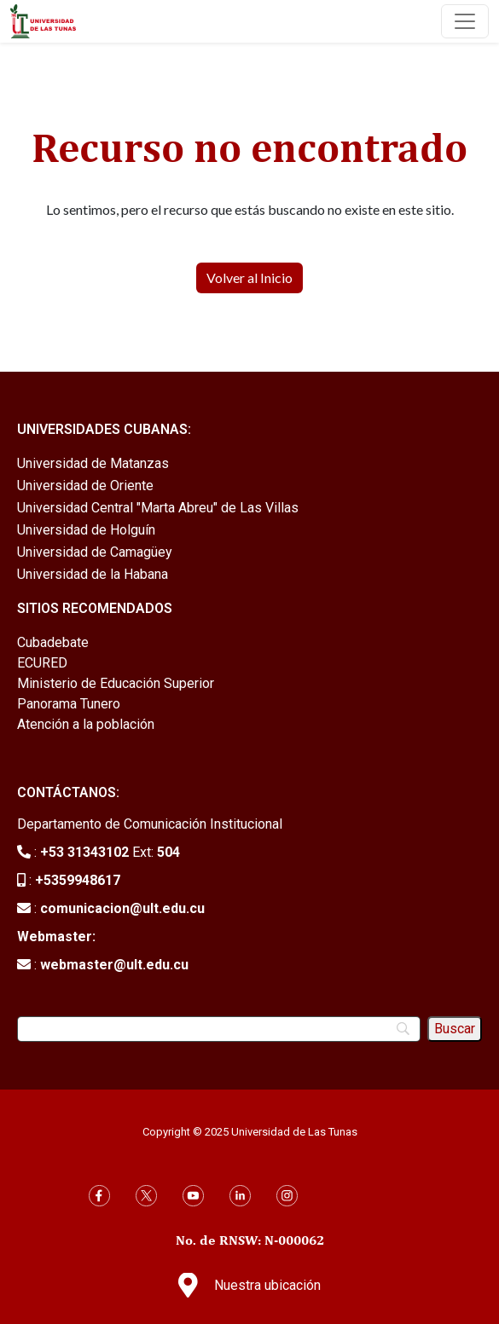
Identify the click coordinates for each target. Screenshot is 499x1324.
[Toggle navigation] (465, 21)
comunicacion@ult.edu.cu (122, 908)
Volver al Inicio (249, 277)
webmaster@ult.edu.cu (114, 965)
